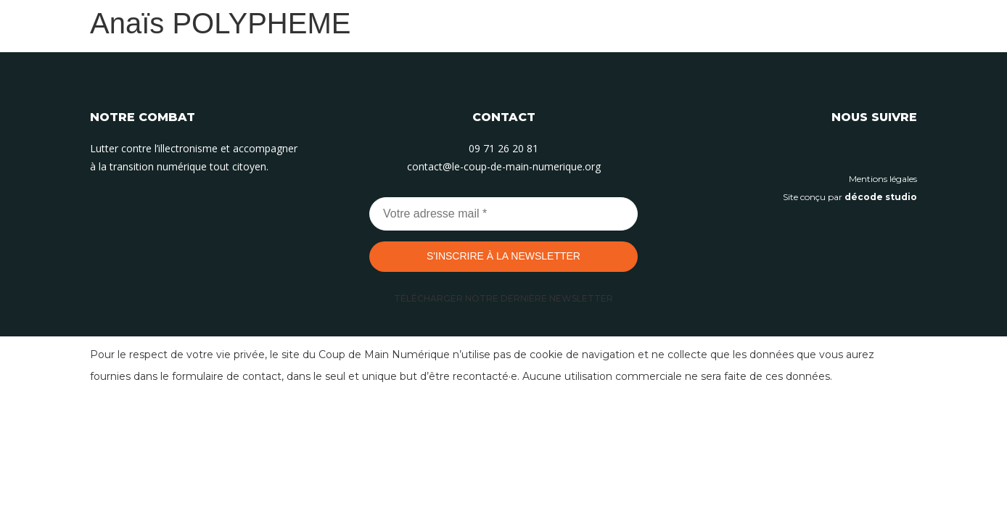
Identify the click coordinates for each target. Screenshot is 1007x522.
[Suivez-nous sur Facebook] (906, 150)
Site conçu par (850, 196)
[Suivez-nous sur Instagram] (873, 150)
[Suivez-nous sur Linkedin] (841, 150)
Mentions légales (883, 178)
